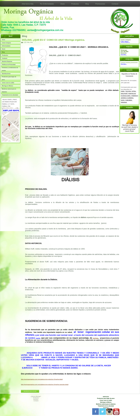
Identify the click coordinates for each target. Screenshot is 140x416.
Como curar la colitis (8, 82)
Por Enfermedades (47, 4)
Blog (87, 4)
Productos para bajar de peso (9, 78)
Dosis (62, 4)
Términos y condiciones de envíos (10, 69)
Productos (75, 4)
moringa (95, 338)
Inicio (3, 39)
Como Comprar (6, 43)
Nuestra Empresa (7, 61)
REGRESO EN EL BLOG (30, 391)
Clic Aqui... (125, 42)
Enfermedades (6, 46)
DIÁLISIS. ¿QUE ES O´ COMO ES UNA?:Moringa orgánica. (53, 40)
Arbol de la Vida (27, 4)
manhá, (38, 338)
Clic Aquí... (124, 64)
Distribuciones (6, 73)
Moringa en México (7, 86)
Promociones (100, 4)
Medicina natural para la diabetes (9, 90)
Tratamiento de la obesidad (10, 95)
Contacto (115, 4)
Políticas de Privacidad (8, 64)
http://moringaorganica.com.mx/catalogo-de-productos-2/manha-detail (42, 379)
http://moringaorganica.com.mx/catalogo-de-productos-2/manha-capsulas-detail (44, 384)
